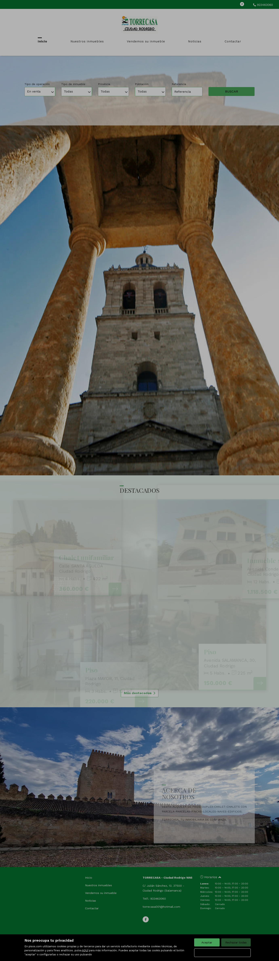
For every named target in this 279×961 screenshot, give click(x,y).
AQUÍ (85, 950)
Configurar (222, 952)
